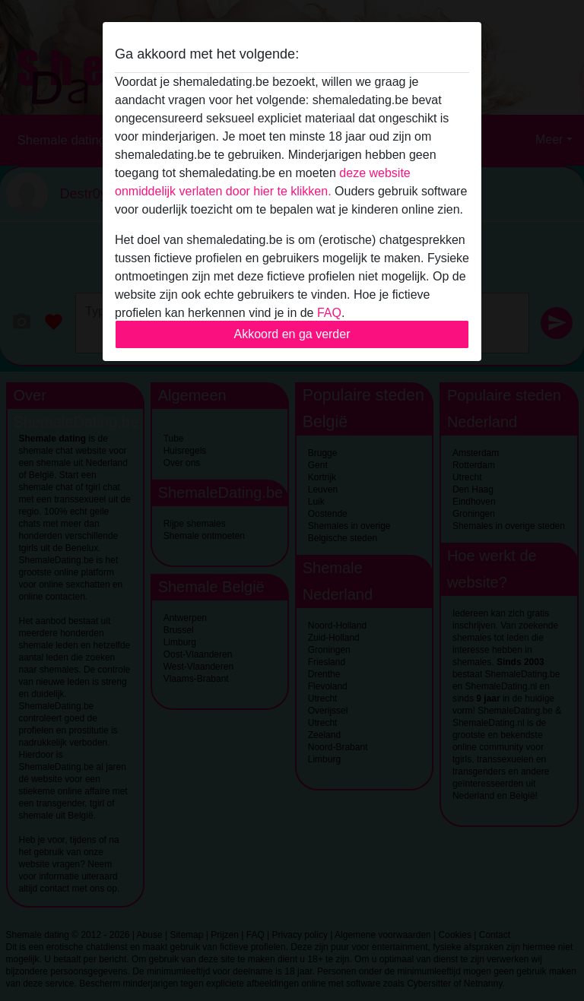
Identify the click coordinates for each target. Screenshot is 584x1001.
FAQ (329, 312)
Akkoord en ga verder (292, 334)
